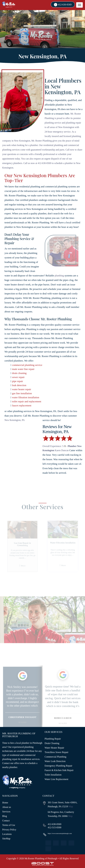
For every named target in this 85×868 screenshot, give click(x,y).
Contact (6, 820)
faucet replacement (21, 405)
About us (6, 807)
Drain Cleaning (52, 743)
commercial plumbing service (27, 365)
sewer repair (18, 377)
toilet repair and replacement (26, 401)
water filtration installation (25, 397)
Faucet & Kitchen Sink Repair (59, 770)
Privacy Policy (9, 829)
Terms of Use (8, 825)
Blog (4, 816)
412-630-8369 (65, 4)
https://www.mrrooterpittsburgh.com (60, 833)
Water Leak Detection (55, 761)
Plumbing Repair (53, 738)
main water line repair (23, 369)
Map (71, 806)
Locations (7, 834)
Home (5, 802)
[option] (22, 703)
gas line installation (22, 393)
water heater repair (21, 389)
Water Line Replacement (56, 779)
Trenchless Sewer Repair (56, 752)
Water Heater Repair (54, 747)
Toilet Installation (53, 774)
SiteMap (6, 838)
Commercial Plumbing (55, 756)
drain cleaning (19, 373)
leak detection (19, 385)
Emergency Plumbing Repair (58, 765)
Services (6, 811)
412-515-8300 (54, 827)
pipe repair (17, 381)
